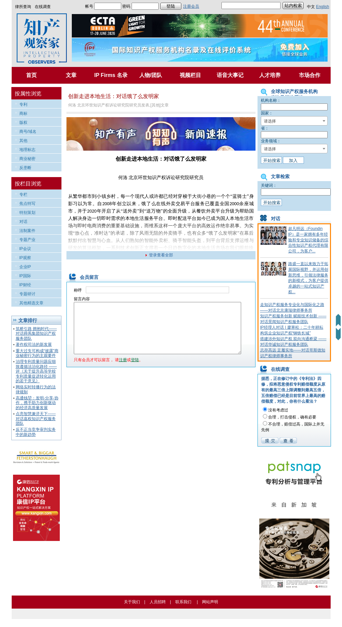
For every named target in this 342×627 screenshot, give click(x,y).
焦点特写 (27, 203)
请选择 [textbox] (270, 121)
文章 (71, 75)
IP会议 (25, 248)
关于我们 (132, 602)
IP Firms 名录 (110, 75)
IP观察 (25, 257)
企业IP (25, 266)
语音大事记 (230, 75)
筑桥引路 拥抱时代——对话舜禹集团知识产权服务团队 (36, 333)
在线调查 (43, 6)
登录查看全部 (161, 255)
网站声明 (210, 602)
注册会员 (191, 6)
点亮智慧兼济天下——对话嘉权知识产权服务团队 (36, 418)
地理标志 (27, 149)
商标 (23, 113)
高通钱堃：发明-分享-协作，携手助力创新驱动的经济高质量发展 (37, 403)
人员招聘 (158, 602)
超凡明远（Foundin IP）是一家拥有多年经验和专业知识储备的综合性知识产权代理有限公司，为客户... (308, 239)
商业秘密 (27, 158)
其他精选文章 (31, 303)
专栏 (23, 194)
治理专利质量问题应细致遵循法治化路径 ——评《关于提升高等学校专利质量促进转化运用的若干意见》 (36, 371)
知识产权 (156, 177)
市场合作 (309, 75)
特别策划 (27, 212)
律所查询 (23, 6)
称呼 (78, 290)
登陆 (135, 370)
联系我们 (183, 602)
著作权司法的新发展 (34, 344)
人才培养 (270, 75)
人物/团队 (150, 75)
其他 (23, 140)
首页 (31, 75)
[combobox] (294, 121)
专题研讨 (27, 294)
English (322, 6)
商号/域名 (27, 131)
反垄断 (25, 167)
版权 (23, 122)
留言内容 (82, 299)
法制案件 (27, 230)
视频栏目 (190, 75)
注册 (123, 370)
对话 (23, 221)
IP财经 (25, 285)
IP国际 (25, 275)
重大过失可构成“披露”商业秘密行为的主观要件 (37, 353)
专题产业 (27, 239)
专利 (23, 104)
